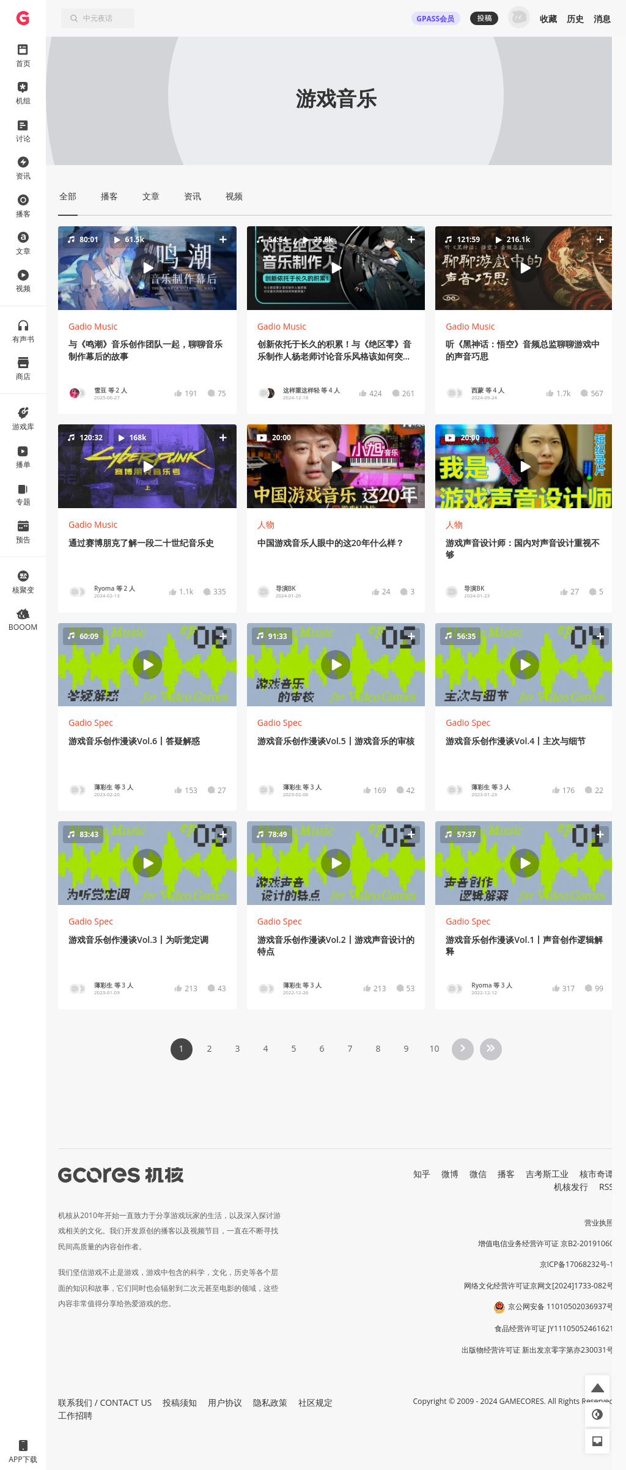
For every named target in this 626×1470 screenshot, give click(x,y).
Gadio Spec (90, 722)
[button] (147, 268)
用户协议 (225, 1402)
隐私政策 (270, 1402)
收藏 (548, 18)
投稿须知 (180, 1402)
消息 (602, 18)
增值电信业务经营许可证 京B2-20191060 (546, 1243)
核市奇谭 (597, 1174)
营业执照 (599, 1222)
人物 (265, 524)
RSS (606, 1186)
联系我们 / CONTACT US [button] (105, 1402)
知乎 (421, 1174)
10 (434, 1048)
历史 (575, 18)
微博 (449, 1174)
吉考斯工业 (547, 1174)
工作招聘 (75, 1415)
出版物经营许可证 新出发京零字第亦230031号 (538, 1350)
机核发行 (571, 1186)
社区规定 (315, 1402)
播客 (506, 1174)
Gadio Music (92, 326)
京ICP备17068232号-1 (577, 1264)
